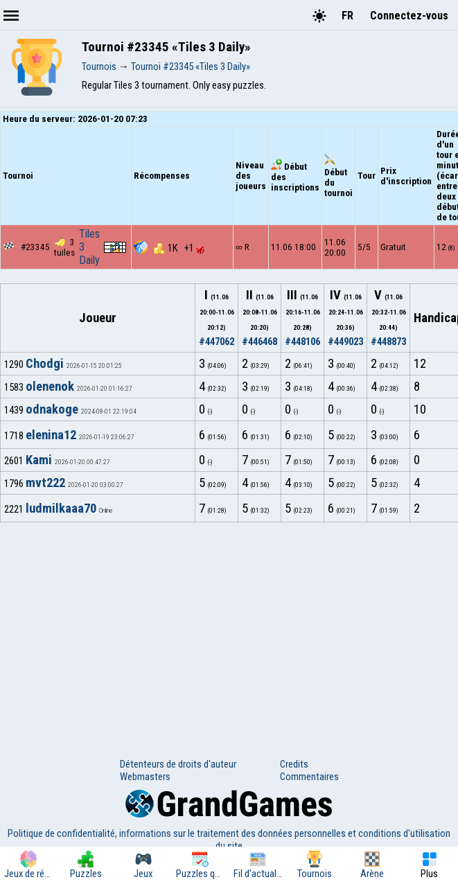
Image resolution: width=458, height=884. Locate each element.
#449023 (345, 341)
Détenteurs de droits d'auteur (178, 764)
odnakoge (52, 409)
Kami (39, 460)
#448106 (302, 341)
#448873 (388, 341)
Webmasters (145, 776)
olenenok (50, 386)
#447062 (216, 341)
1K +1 (179, 248)
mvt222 (45, 482)
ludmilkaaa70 (61, 508)
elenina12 (51, 435)
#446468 (259, 341)
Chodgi (45, 363)
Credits (294, 764)
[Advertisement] (229, 626)
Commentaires (309, 776)
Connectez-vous (409, 15)
